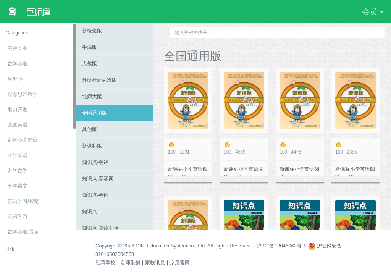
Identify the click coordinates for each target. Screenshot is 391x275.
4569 (244, 148)
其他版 (89, 129)
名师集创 (130, 262)
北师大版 (92, 96)
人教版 (89, 63)
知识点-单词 (95, 195)
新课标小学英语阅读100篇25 (299, 171)
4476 (300, 148)
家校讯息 (155, 262)
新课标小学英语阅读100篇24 (355, 171)
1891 (188, 148)
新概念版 (92, 31)
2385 (355, 148)
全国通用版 (94, 113)
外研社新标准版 (99, 80)
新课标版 (92, 146)
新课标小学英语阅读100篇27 (188, 171)
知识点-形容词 (97, 178)
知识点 (89, 211)
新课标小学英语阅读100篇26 (243, 171)
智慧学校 (105, 262)
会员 (372, 11)
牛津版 (89, 47)
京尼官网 (180, 262)
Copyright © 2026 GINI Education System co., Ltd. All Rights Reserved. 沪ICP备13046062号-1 (200, 246)
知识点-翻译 (95, 162)
